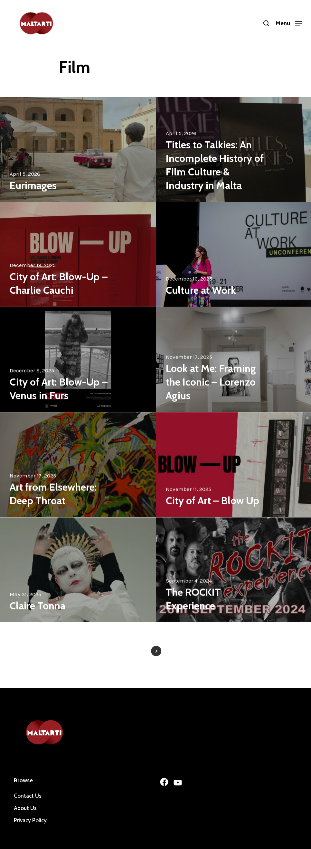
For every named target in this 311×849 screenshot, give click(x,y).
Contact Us (28, 796)
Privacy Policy (30, 820)
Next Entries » (156, 651)
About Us (25, 808)
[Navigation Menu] (289, 22)
